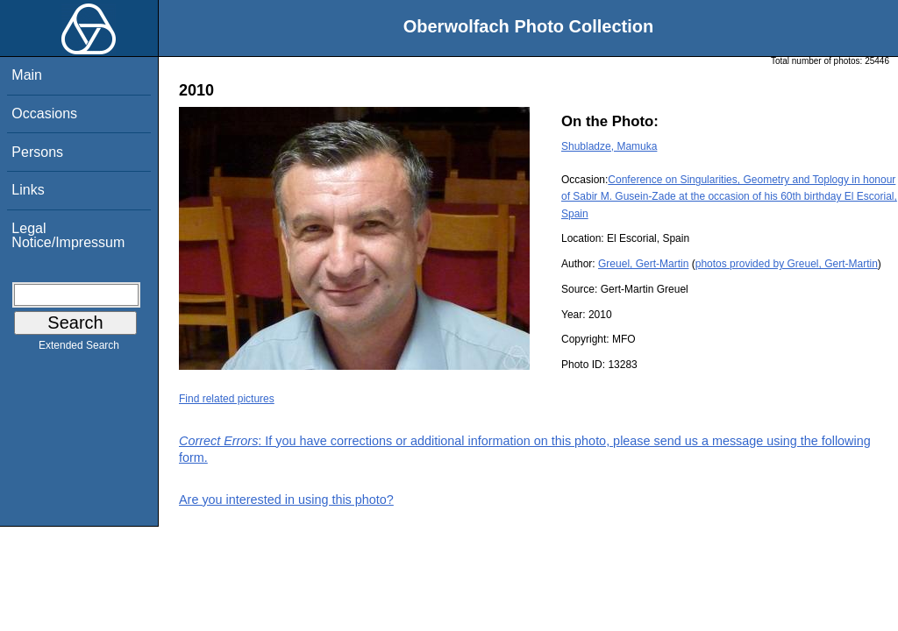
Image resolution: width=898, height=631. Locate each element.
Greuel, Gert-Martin (643, 264)
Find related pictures (226, 399)
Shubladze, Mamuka (609, 146)
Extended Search (79, 349)
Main (26, 74)
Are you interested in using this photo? (286, 500)
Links (27, 189)
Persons (37, 152)
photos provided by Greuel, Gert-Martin (786, 264)
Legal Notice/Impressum (68, 235)
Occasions (44, 113)
